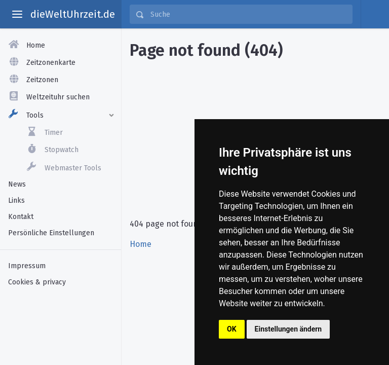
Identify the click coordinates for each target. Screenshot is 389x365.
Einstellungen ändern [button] (288, 329)
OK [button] (232, 329)
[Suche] (248, 14)
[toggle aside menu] (17, 14)
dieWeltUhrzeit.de (72, 14)
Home (140, 244)
